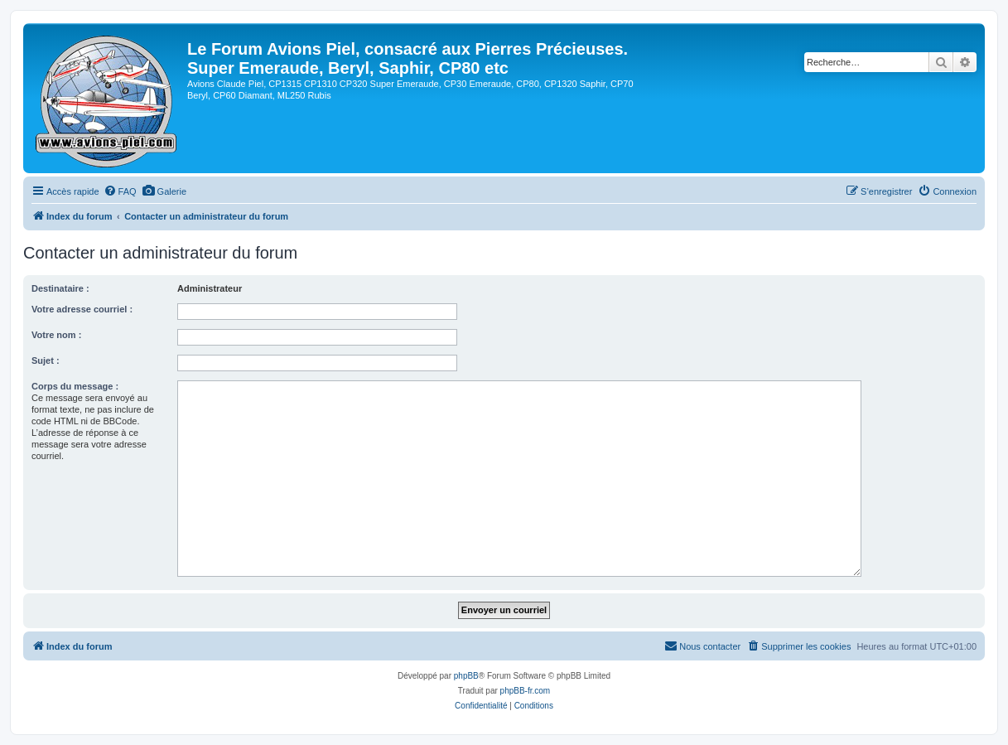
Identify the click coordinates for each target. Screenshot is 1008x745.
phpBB (466, 675)
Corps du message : (74, 386)
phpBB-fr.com (525, 690)
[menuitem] (120, 191)
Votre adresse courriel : (82, 309)
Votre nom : (56, 335)
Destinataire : (60, 288)
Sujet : (45, 360)
